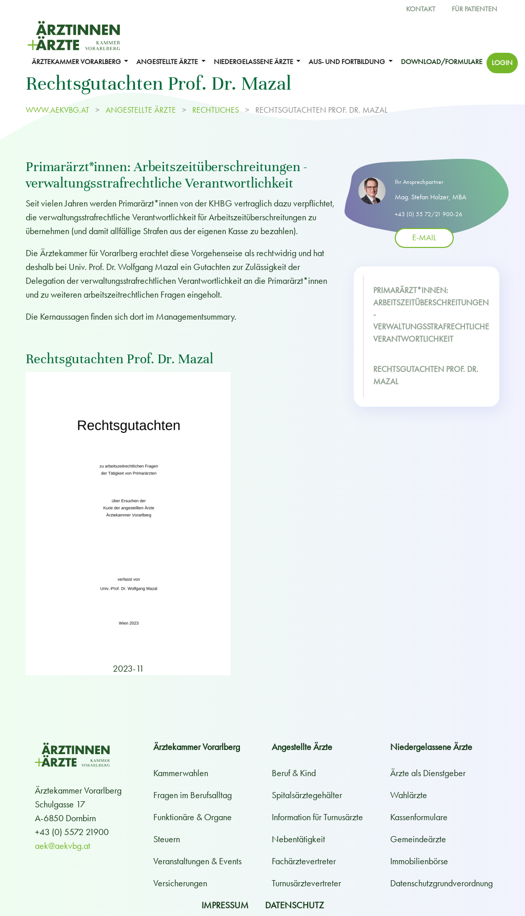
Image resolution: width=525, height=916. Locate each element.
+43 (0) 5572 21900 (72, 832)
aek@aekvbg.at (62, 845)
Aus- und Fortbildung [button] (348, 61)
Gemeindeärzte (418, 839)
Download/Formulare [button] (441, 61)
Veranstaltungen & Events (197, 861)
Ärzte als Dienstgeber (428, 773)
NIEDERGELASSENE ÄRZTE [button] (254, 61)
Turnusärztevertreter (306, 883)
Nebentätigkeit (298, 839)
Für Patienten (474, 9)
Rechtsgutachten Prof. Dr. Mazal (425, 375)
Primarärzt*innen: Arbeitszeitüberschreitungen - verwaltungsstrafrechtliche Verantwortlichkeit (431, 314)
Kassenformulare (419, 817)
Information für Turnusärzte (317, 817)
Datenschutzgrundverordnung (441, 883)
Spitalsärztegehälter (307, 795)
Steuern (166, 839)
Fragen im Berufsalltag (192, 795)
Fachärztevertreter (304, 861)
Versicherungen (180, 883)
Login (502, 62)
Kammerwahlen (180, 773)
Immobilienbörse (419, 861)
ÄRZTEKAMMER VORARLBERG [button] (77, 61)
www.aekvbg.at (58, 110)
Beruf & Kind (294, 773)
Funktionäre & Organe (192, 817)
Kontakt (420, 9)
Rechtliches (215, 110)
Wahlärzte (408, 795)
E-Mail (424, 237)
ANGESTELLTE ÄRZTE (141, 110)
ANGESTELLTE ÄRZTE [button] (167, 61)
